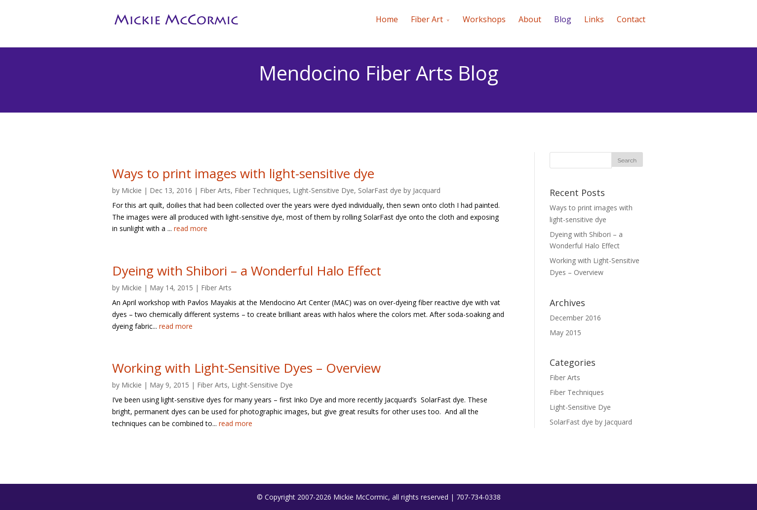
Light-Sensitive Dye (323, 190)
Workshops (484, 19)
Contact (631, 19)
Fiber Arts (215, 190)
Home (387, 19)
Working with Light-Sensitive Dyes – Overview (246, 368)
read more (190, 228)
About (529, 19)
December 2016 (575, 317)
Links (594, 19)
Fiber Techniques (262, 190)
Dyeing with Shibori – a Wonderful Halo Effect (246, 270)
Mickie (131, 190)
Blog (562, 19)
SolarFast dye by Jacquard (399, 190)
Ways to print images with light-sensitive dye (243, 173)
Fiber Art (427, 19)
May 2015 (565, 332)
